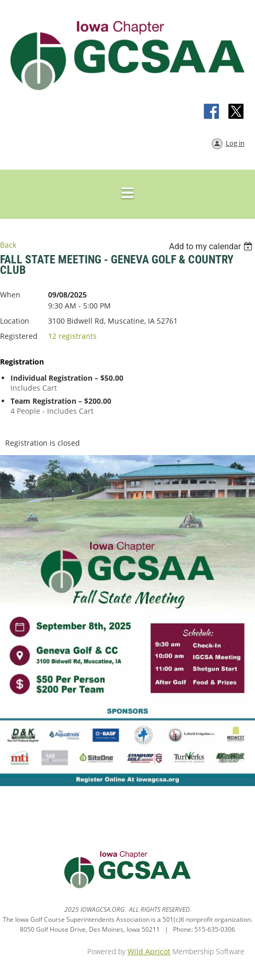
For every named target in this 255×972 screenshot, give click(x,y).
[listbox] (212, 246)
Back (8, 245)
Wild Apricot (149, 951)
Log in (235, 143)
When (10, 295)
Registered (19, 336)
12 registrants (72, 336)
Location (14, 321)
